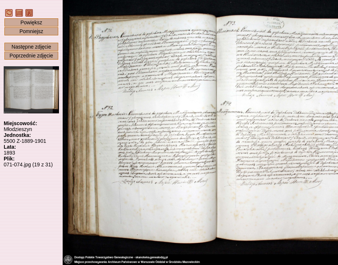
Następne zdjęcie (31, 47)
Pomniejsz (31, 31)
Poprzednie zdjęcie (31, 56)
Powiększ (31, 22)
